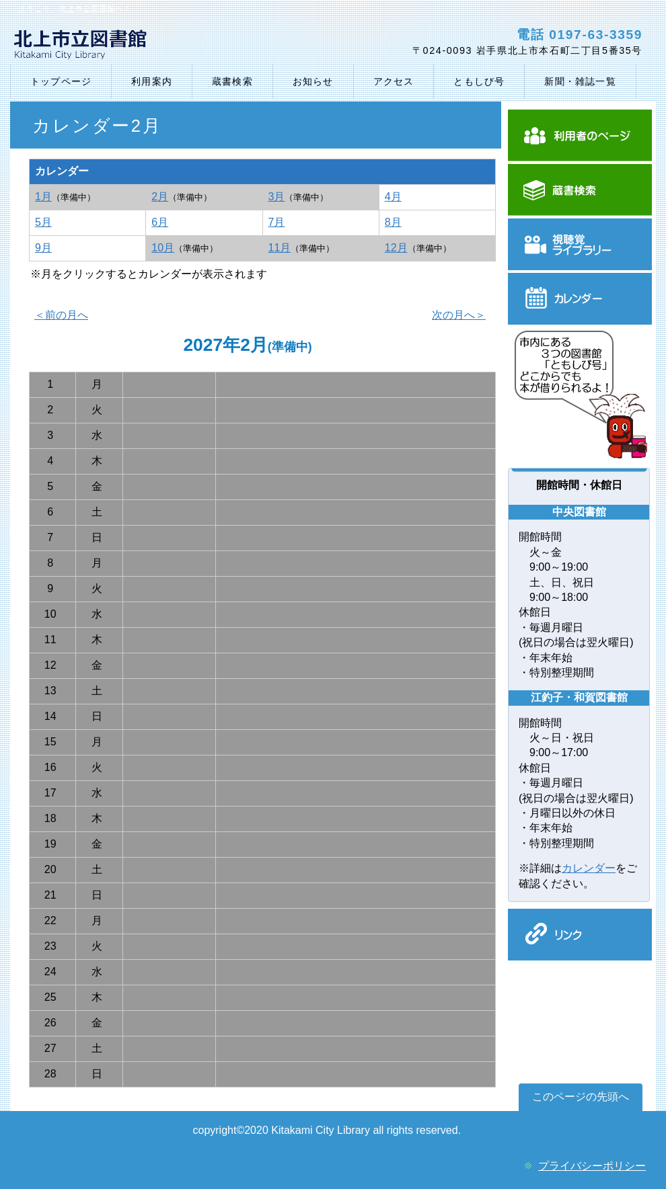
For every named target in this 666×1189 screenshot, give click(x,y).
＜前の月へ (61, 315)
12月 (396, 247)
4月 (393, 196)
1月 (43, 196)
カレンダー (580, 299)
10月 (162, 247)
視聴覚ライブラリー (580, 244)
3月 (276, 196)
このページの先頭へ (580, 1096)
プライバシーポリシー (592, 1166)
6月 (159, 222)
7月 (276, 222)
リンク (580, 934)
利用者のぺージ (580, 135)
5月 (43, 222)
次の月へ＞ (459, 315)
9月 (43, 247)
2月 (159, 196)
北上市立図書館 (169, 48)
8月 (393, 222)
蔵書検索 (580, 190)
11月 (279, 247)
